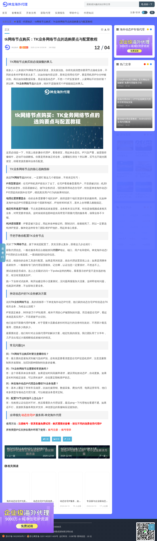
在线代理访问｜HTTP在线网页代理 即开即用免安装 (134, 101)
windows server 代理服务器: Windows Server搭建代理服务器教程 (125, 155)
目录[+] (2, 252)
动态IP (135, 216)
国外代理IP (123, 245)
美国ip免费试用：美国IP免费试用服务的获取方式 (142, 176)
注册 (46, 439)
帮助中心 (74, 12)
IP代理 (147, 222)
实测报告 (60, 12)
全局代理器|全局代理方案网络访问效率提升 (143, 155)
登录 (56, 439)
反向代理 (135, 245)
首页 (4, 12)
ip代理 (135, 228)
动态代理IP (123, 233)
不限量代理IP (135, 233)
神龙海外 (19, 47)
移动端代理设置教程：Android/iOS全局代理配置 (134, 120)
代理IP (123, 216)
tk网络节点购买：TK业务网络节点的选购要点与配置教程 (63, 21)
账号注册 (53, 429)
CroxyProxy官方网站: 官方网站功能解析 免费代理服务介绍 (133, 81)
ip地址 (147, 245)
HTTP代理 (147, 228)
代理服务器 (123, 228)
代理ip (147, 216)
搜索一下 (146, 4)
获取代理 (45, 12)
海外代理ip (147, 233)
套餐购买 (17, 12)
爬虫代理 (135, 239)
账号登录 (66, 429)
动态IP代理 (123, 222)
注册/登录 (135, 12)
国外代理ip (147, 239)
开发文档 (31, 12)
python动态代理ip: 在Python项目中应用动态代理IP (125, 196)
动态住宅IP (28, 415)
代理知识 (89, 12)
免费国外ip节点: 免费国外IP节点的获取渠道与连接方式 (143, 196)
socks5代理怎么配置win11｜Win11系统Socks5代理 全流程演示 (125, 176)
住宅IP (123, 239)
